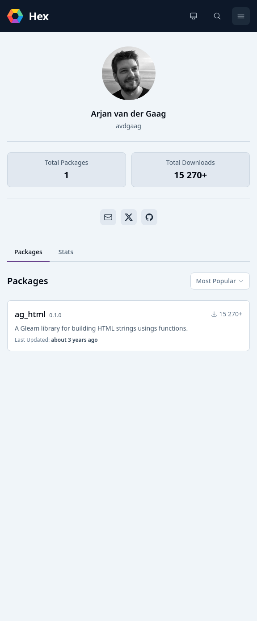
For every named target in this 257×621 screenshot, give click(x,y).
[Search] (217, 16)
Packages (28, 252)
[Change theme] (193, 16)
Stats (66, 252)
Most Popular (220, 281)
